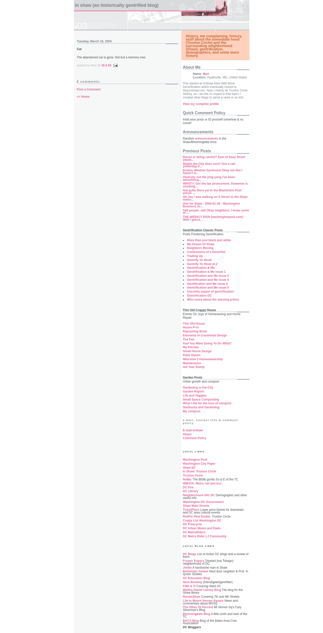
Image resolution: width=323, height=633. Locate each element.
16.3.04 (106, 65)
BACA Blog (191, 620)
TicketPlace (191, 510)
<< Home (83, 96)
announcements (206, 138)
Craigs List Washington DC (202, 520)
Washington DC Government (203, 502)
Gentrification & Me (201, 268)
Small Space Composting (201, 399)
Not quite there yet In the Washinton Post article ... (212, 192)
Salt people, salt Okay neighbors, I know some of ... (216, 212)
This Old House (194, 323)
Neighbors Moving (200, 248)
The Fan (188, 339)
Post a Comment (89, 89)
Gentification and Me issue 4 (207, 284)
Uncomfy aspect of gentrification (210, 291)
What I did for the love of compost (207, 403)
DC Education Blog (196, 578)
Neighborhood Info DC (199, 495)
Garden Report (193, 391)
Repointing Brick (195, 331)
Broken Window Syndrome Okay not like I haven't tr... (212, 172)
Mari (206, 74)
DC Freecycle (192, 524)
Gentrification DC (199, 295)
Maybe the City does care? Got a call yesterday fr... (209, 165)
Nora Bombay (192, 582)
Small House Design (197, 351)
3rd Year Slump (194, 367)
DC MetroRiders (194, 532)
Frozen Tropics (193, 561)
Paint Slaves (192, 355)
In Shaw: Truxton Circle (199, 471)
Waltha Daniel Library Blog (202, 590)
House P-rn (191, 327)
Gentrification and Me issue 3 (208, 280)
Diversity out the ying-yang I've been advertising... (209, 178)
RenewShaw (191, 596)
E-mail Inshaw (193, 430)
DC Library (190, 491)
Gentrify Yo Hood (199, 260)
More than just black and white (209, 240)
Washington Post (195, 459)
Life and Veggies (195, 395)
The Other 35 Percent (198, 607)
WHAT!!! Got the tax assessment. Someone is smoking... (215, 185)
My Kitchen (191, 347)
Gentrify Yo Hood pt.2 (202, 264)
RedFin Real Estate (196, 516)
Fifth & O (189, 586)
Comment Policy (194, 438)
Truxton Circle (193, 475)
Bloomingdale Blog (196, 614)
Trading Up (195, 256)
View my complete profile (201, 104)
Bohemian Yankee (196, 571)
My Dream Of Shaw (200, 244)
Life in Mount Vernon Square (203, 600)
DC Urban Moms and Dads (202, 528)
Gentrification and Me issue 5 (208, 287)
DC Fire (188, 487)
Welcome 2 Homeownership (203, 359)
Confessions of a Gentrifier (206, 252)
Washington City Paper (199, 463)
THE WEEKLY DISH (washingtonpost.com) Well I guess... (213, 218)
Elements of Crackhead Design (205, 335)
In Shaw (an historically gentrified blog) (117, 5)
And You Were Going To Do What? (207, 343)
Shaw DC (189, 467)
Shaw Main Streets (196, 506)
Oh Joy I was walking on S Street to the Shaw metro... (215, 198)
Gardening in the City (198, 387)
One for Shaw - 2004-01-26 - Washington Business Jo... (211, 205)
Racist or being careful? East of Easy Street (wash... (214, 158)
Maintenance (192, 363)
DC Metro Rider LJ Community (205, 536)
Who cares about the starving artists (213, 299)
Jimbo (187, 567)
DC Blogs (189, 554)
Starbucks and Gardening (201, 407)
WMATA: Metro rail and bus (202, 483)
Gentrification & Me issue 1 (206, 272)
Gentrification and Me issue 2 (208, 276)
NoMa (187, 479)
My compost (191, 411)
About (187, 434)
